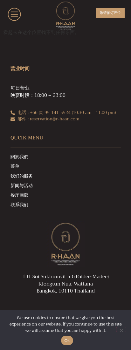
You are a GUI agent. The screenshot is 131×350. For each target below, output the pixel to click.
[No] (121, 329)
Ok (67, 340)
